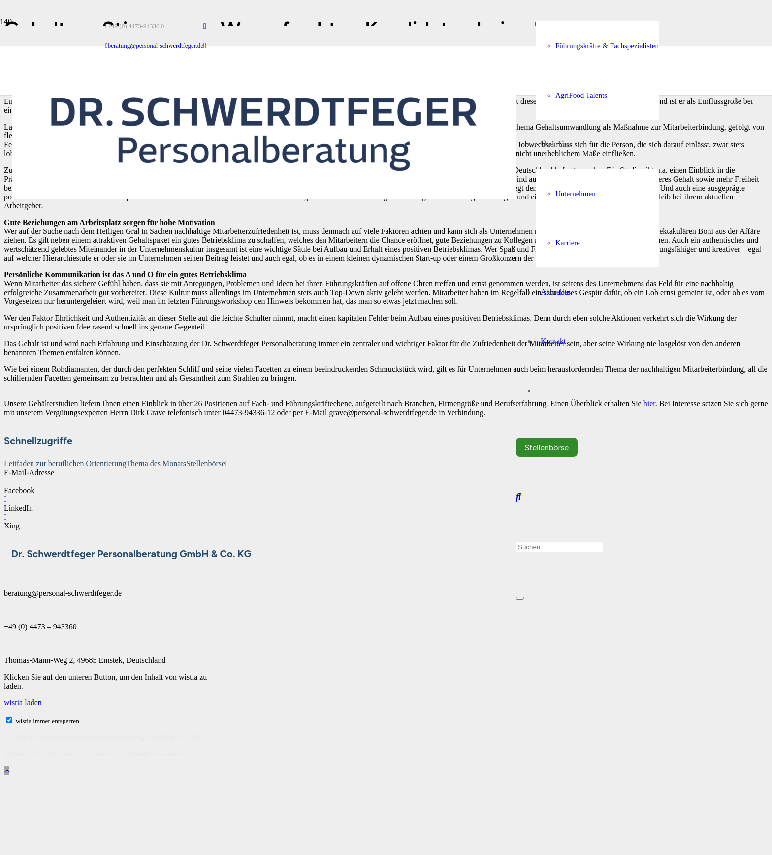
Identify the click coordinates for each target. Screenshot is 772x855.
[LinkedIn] (204, 26)
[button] (518, 497)
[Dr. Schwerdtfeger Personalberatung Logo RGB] (264, 197)
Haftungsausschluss (153, 754)
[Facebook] (5, 481)
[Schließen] (520, 598)
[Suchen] (559, 547)
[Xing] (5, 517)
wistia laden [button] (23, 702)
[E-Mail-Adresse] (226, 464)
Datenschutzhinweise (80, 754)
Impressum (22, 754)
